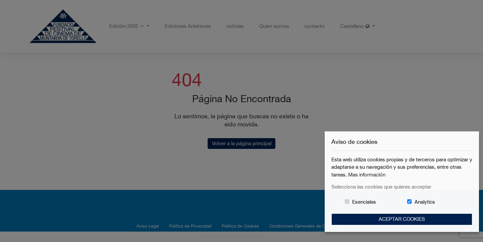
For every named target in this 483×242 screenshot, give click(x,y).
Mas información (366, 174)
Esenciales (364, 202)
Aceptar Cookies (402, 219)
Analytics (425, 202)
